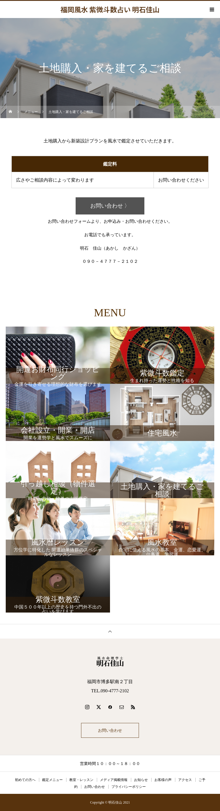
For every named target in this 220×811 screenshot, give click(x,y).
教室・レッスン (81, 780)
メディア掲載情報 (113, 780)
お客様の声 (163, 780)
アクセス (185, 780)
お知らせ (141, 780)
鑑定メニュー (52, 780)
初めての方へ (25, 780)
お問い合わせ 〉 (110, 206)
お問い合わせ (110, 730)
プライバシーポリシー (128, 787)
